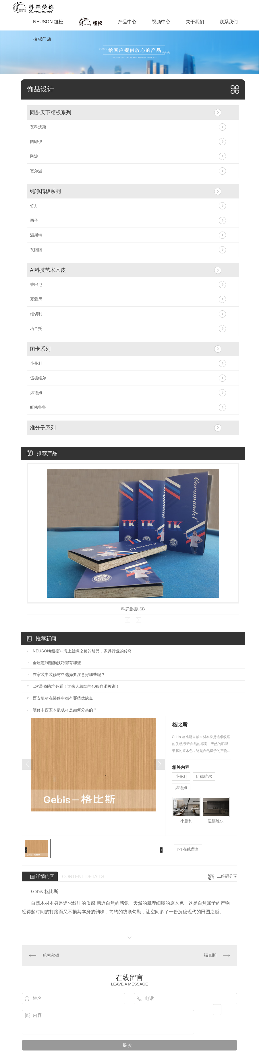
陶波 (34, 156)
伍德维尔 (38, 378)
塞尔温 (36, 171)
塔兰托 (36, 328)
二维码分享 (227, 876)
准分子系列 (43, 428)
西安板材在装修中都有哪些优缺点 (63, 698)
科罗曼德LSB (133, 609)
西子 (34, 220)
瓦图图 (36, 249)
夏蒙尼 (36, 299)
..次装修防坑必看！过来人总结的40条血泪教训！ (76, 686)
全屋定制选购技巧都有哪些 (57, 662)
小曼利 (36, 363)
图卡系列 (40, 349)
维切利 (36, 314)
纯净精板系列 (45, 191)
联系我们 (228, 21)
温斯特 (36, 235)
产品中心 (127, 21)
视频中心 (161, 21)
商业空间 (90, 21)
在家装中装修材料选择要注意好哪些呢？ (69, 674)
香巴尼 (36, 284)
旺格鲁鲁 (38, 407)
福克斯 (210, 955)
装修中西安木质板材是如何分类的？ (65, 710)
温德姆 (36, 392)
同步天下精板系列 (50, 112)
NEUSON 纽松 (48, 21)
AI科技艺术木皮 (48, 270)
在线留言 (188, 849)
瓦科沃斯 (38, 127)
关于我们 (195, 21)
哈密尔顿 (51, 955)
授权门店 (42, 39)
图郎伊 (36, 141)
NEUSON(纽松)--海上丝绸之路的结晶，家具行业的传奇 (82, 651)
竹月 (34, 205)
